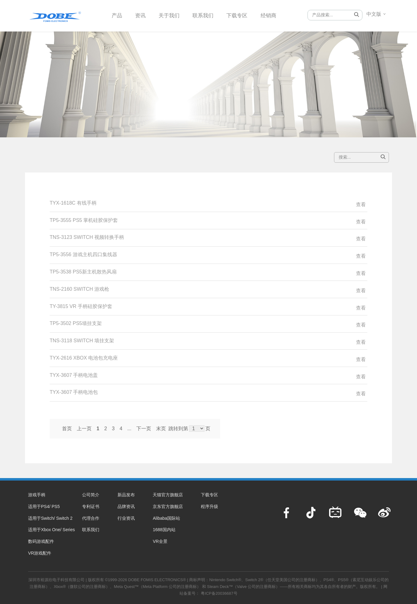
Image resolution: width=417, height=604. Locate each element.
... (129, 428)
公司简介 (90, 494)
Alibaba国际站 (166, 518)
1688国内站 (164, 529)
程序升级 (209, 506)
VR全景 (160, 541)
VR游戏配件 (39, 553)
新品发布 (126, 494)
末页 (161, 428)
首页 (67, 428)
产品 (117, 15)
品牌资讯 (126, 506)
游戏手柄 (36, 494)
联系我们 (207, 15)
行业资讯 (126, 518)
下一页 (143, 428)
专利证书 (90, 506)
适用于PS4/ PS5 (44, 506)
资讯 (141, 15)
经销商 (274, 15)
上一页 (84, 428)
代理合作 (90, 518)
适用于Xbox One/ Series (51, 529)
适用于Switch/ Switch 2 (50, 518)
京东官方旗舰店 (168, 506)
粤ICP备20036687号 (219, 593)
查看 (361, 204)
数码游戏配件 (41, 541)
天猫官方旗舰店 (168, 494)
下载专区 (242, 15)
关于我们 (171, 15)
